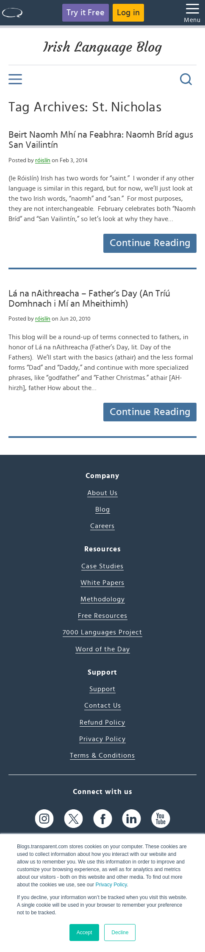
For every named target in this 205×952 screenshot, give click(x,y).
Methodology (102, 599)
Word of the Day (102, 649)
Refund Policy (102, 722)
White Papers (102, 582)
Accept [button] (84, 932)
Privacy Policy (111, 885)
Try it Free (85, 12)
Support (102, 689)
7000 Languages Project (102, 632)
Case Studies (102, 566)
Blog (102, 509)
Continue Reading (150, 243)
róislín (42, 160)
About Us (102, 493)
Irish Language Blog (102, 47)
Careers (102, 526)
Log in (128, 12)
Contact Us (102, 705)
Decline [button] (119, 932)
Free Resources (102, 615)
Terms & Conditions (102, 755)
